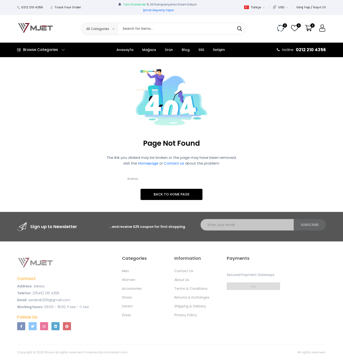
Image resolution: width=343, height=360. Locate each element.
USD (280, 7)
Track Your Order (68, 7)
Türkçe (254, 7)
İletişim (219, 49)
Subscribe (310, 224)
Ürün (169, 49)
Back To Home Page (171, 194)
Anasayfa (124, 49)
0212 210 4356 (32, 7)
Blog (186, 49)
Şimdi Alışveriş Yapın (158, 10)
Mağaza (149, 49)
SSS (201, 49)
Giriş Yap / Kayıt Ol (311, 7)
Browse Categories (41, 49)
